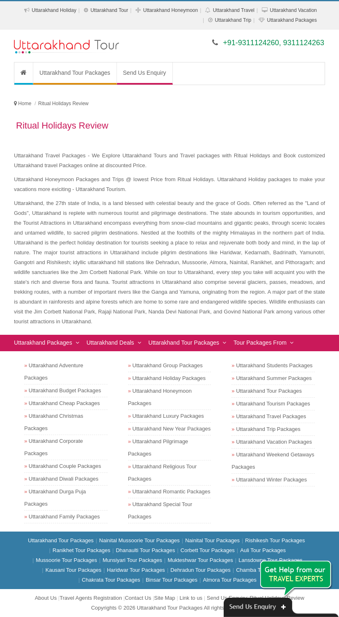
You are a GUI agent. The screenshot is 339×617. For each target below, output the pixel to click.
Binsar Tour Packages (171, 580)
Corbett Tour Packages (208, 550)
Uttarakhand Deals (110, 342)
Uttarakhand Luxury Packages (168, 416)
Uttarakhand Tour (109, 10)
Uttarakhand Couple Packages (65, 466)
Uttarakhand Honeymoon (170, 10)
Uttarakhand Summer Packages (274, 378)
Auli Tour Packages (263, 550)
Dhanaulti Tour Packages (145, 550)
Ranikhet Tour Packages (81, 550)
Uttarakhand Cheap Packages (64, 403)
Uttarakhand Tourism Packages (273, 404)
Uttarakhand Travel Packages (271, 416)
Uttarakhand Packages (292, 20)
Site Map (164, 598)
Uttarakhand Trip (233, 20)
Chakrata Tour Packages (111, 580)
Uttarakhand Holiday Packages (169, 378)
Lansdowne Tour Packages (270, 560)
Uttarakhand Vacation (293, 10)
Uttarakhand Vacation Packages (274, 442)
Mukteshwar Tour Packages (200, 560)
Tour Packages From (260, 342)
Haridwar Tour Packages (136, 570)
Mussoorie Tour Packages (66, 560)
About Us (46, 598)
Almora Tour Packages (230, 580)
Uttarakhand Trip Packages (268, 429)
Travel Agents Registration (91, 598)
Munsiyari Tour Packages (132, 560)
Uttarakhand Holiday (54, 10)
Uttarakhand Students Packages (274, 365)
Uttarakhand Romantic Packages (172, 491)
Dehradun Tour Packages (200, 570)
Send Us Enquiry (144, 72)
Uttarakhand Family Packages (64, 516)
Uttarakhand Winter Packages (271, 480)
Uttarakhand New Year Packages (172, 429)
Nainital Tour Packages (212, 540)
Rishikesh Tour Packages (275, 540)
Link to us (190, 598)
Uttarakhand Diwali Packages (63, 479)
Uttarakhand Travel (233, 10)
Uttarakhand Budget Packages (65, 390)
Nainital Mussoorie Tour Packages (139, 540)
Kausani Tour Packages (73, 570)
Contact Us (138, 598)
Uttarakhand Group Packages (168, 365)
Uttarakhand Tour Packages (74, 72)
